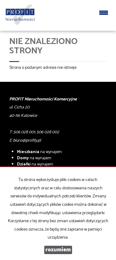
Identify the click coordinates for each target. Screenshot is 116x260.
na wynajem (39, 152)
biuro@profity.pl (27, 140)
